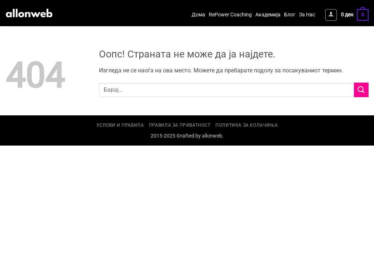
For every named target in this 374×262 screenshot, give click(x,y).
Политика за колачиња (246, 125)
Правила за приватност (180, 125)
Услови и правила (120, 125)
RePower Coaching (230, 15)
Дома (198, 15)
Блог (289, 15)
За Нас (307, 15)
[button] (331, 15)
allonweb (212, 136)
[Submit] (361, 90)
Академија (267, 15)
